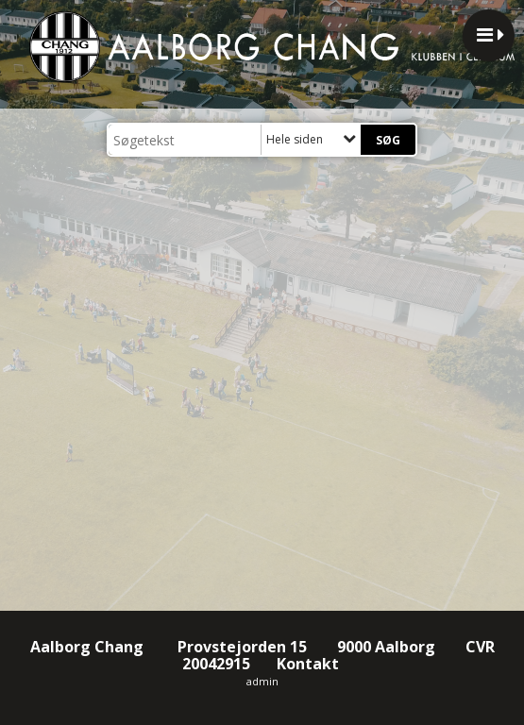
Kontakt (310, 663)
